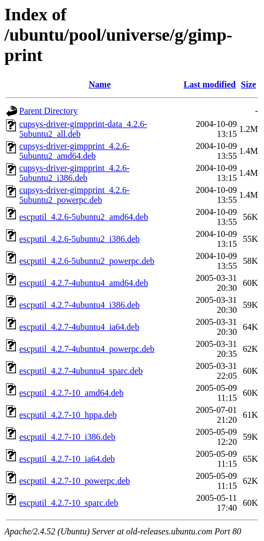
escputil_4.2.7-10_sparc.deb (68, 502)
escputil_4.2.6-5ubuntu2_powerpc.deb (87, 261)
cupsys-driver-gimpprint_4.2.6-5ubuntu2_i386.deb (74, 173)
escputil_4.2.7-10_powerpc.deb (74, 480)
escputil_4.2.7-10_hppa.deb (68, 414)
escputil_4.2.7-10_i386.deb (67, 436)
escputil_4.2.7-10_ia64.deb (67, 458)
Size (248, 84)
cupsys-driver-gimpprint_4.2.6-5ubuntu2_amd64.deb (74, 151)
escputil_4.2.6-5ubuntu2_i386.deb (79, 239)
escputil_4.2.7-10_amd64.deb (71, 393)
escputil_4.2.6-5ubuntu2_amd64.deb (83, 217)
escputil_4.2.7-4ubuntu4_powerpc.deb (87, 349)
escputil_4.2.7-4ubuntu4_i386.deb (79, 305)
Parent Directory (48, 110)
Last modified (210, 84)
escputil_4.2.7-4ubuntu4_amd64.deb (83, 283)
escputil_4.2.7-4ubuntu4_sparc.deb (80, 371)
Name (100, 84)
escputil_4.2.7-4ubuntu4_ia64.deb (79, 327)
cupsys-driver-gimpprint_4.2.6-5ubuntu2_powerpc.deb (74, 195)
